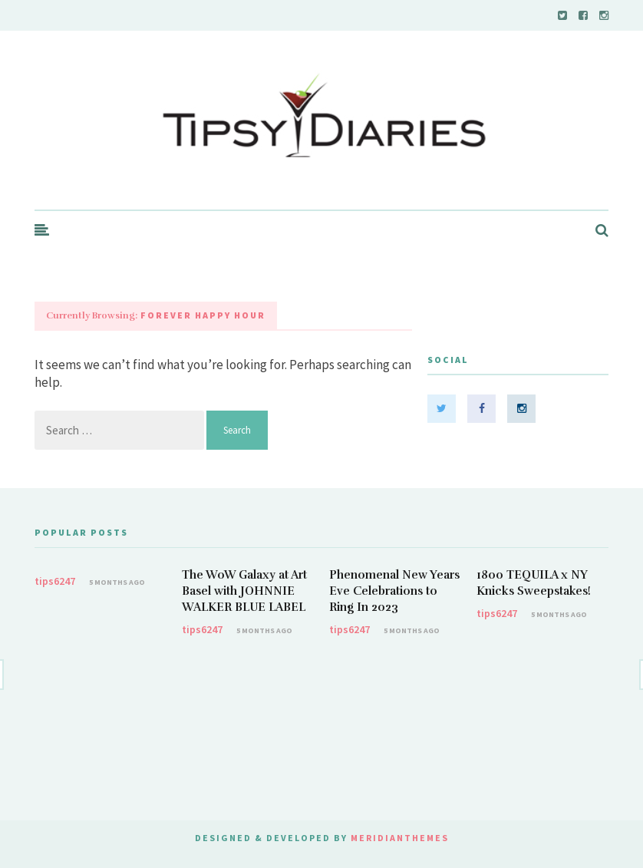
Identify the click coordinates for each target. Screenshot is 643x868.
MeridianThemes (400, 837)
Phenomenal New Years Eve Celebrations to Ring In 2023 (394, 591)
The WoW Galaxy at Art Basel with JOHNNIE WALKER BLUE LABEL (244, 591)
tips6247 (55, 581)
